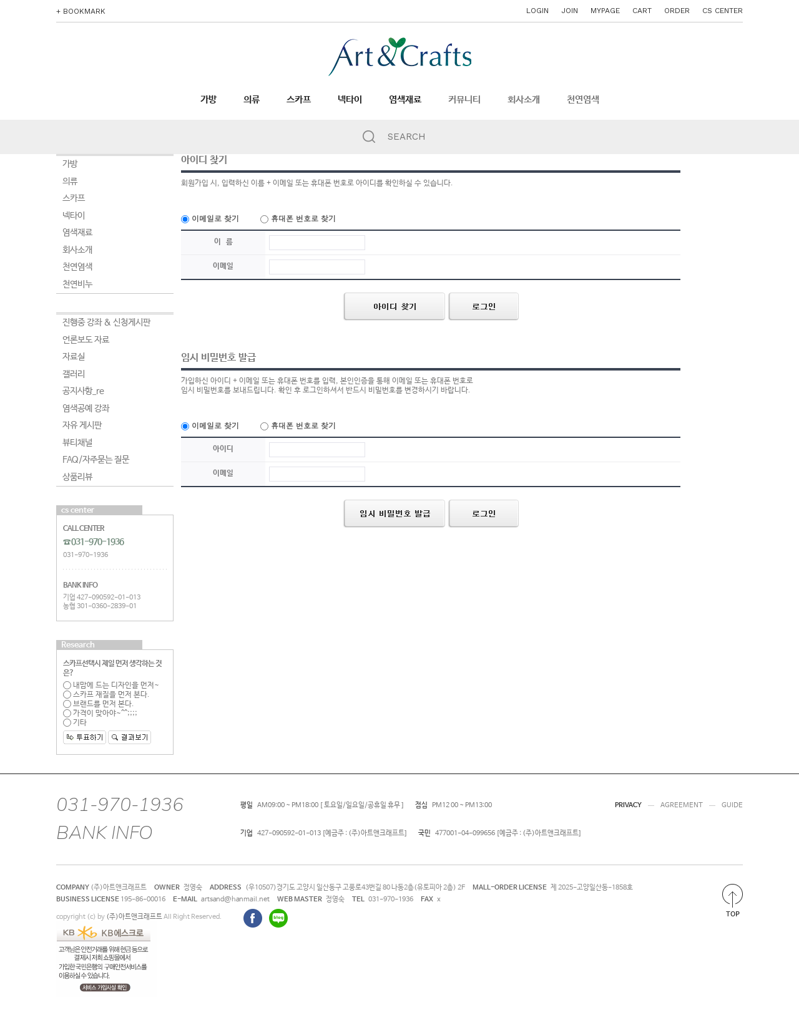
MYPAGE (605, 10)
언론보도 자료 (85, 340)
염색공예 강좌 (85, 409)
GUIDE (732, 805)
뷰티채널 (77, 443)
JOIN (569, 10)
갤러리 (73, 374)
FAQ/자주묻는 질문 (95, 460)
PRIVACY (628, 805)
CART (642, 10)
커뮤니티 (464, 100)
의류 (251, 100)
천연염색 (583, 100)
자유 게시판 (82, 425)
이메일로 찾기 (210, 218)
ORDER (677, 10)
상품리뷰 (77, 477)
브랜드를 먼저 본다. (98, 704)
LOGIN (537, 10)
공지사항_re (83, 391)
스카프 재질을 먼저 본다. (106, 695)
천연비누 (77, 284)
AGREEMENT (681, 805)
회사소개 (523, 100)
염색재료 (405, 100)
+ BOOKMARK (80, 11)
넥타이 (350, 100)
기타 (75, 723)
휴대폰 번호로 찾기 (298, 218)
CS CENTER (722, 10)
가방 (208, 100)
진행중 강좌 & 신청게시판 (106, 322)
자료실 (73, 357)
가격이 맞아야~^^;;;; (100, 713)
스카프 (299, 100)
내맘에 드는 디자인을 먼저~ (111, 685)
